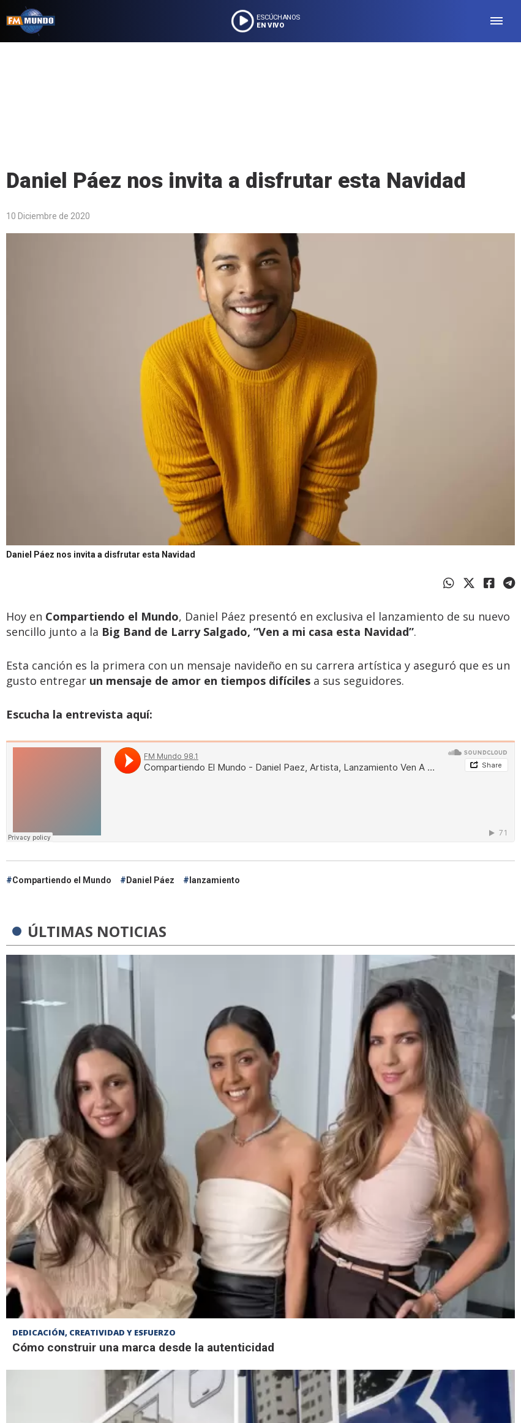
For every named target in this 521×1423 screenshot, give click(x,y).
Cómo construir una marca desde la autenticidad (143, 1347)
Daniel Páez (150, 880)
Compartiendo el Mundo (61, 880)
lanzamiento (214, 880)
